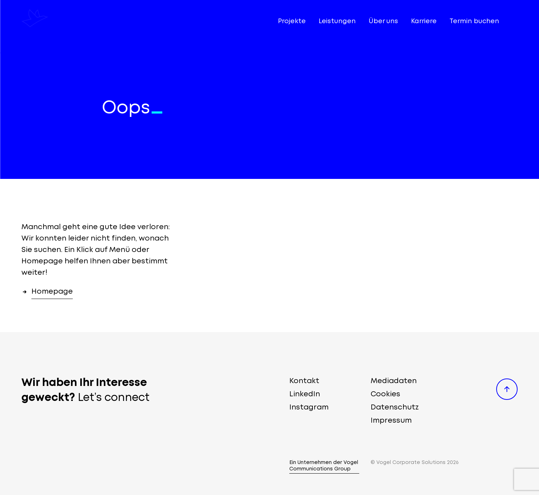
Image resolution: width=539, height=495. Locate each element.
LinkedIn (304, 394)
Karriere (424, 21)
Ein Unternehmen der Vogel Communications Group (323, 465)
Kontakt (304, 381)
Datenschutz (395, 407)
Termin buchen (474, 21)
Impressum (391, 420)
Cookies (385, 394)
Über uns (383, 21)
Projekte (292, 21)
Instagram (309, 407)
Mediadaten (394, 381)
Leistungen (337, 21)
